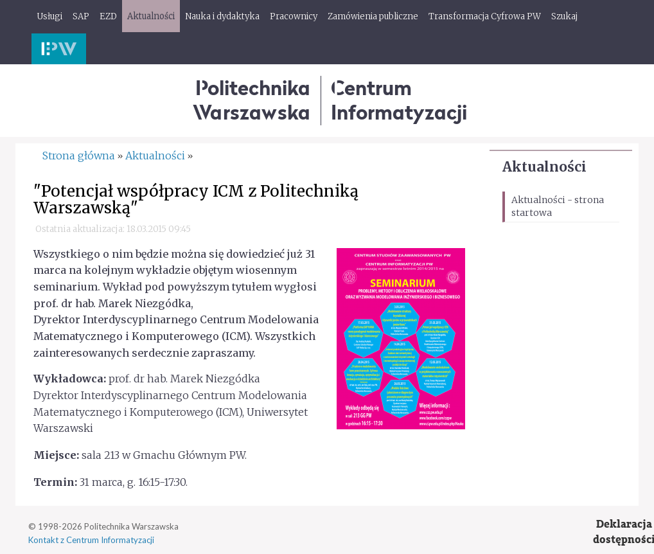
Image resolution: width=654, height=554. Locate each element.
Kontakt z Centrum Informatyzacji (91, 540)
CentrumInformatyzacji (399, 100)
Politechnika (251, 100)
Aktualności (544, 166)
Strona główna (78, 155)
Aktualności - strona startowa (557, 206)
